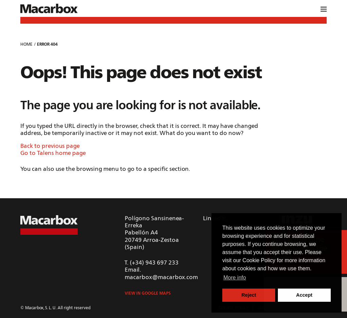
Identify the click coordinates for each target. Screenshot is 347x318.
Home (26, 45)
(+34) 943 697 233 (154, 263)
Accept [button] (304, 295)
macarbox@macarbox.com (161, 277)
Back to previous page (50, 146)
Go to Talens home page (53, 153)
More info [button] (234, 277)
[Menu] (323, 10)
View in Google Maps (148, 294)
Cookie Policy (259, 260)
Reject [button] (249, 295)
